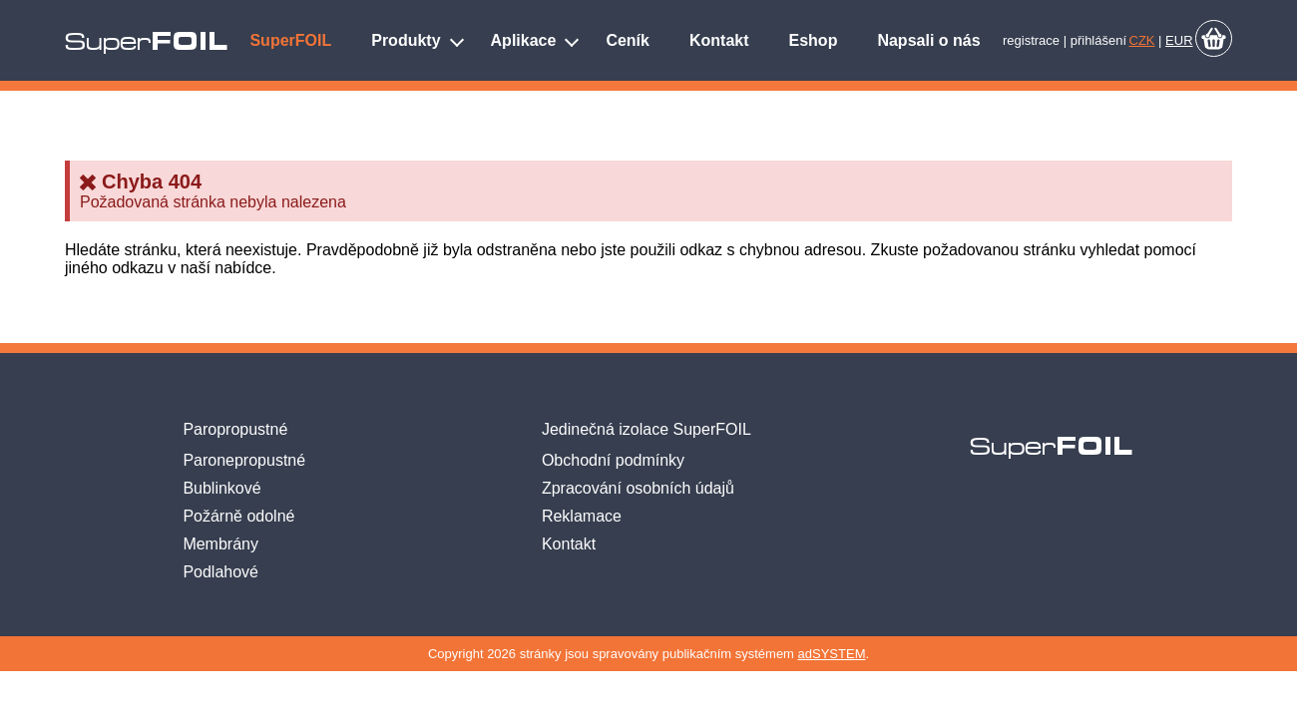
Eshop (813, 40)
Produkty (405, 40)
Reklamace (582, 516)
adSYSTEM (832, 653)
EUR (1178, 40)
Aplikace (524, 40)
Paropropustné (235, 429)
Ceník (627, 40)
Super (146, 42)
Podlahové (220, 571)
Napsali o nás (928, 40)
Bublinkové (221, 488)
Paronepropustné (244, 460)
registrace (1031, 40)
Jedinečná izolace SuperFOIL (646, 429)
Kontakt (719, 40)
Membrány (220, 544)
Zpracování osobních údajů (638, 488)
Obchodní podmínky (613, 460)
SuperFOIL (290, 40)
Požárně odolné (238, 516)
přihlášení (1098, 40)
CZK (1142, 40)
